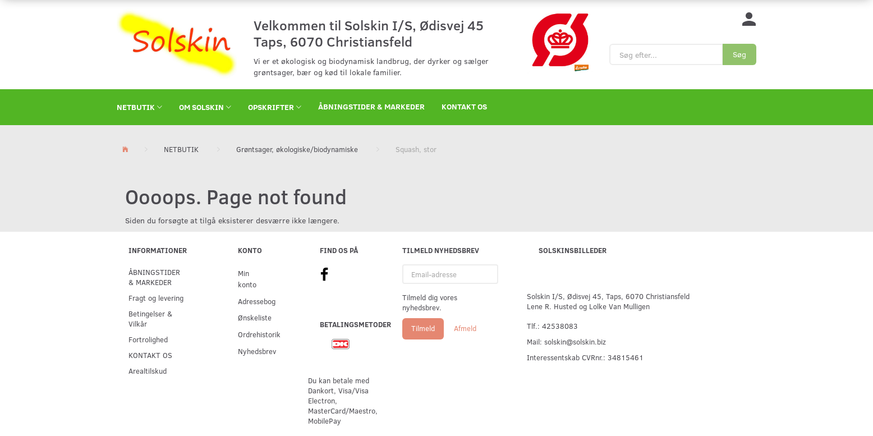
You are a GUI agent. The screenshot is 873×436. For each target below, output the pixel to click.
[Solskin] (177, 43)
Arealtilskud (147, 370)
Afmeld (465, 328)
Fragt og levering (155, 297)
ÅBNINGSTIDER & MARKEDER (371, 106)
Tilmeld (423, 328)
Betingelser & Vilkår (150, 318)
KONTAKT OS (464, 106)
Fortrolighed (148, 339)
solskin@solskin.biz (575, 341)
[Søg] (739, 54)
